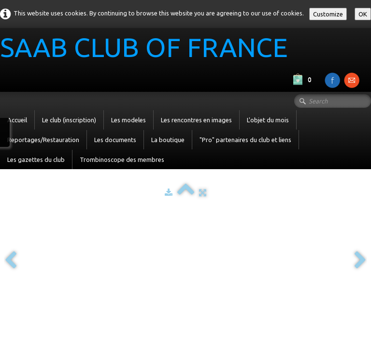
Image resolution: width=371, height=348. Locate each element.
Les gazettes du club (36, 159)
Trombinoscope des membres (122, 159)
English (353, 229)
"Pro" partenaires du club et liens (245, 139)
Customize (328, 14)
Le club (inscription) (69, 119)
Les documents (115, 139)
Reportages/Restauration (43, 139)
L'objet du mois (268, 119)
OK (362, 14)
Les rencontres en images (196, 119)
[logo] (147, 49)
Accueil (17, 119)
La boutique (168, 139)
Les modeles (128, 119)
